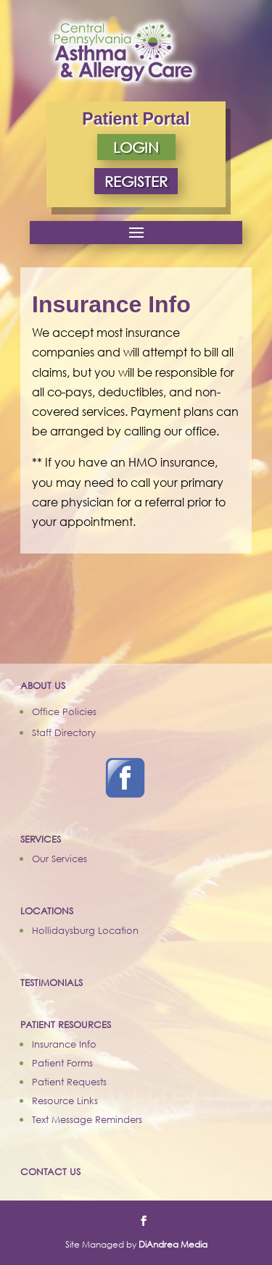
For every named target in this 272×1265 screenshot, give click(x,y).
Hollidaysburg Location (85, 930)
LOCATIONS (46, 911)
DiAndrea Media (173, 1244)
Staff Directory (64, 732)
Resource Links (65, 1100)
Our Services (59, 858)
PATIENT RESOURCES (65, 1024)
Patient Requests (69, 1081)
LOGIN (136, 147)
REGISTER (136, 181)
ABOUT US (42, 685)
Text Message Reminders (87, 1119)
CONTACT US (50, 1171)
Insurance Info (64, 1044)
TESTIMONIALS (51, 982)
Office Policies (64, 711)
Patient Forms (62, 1063)
